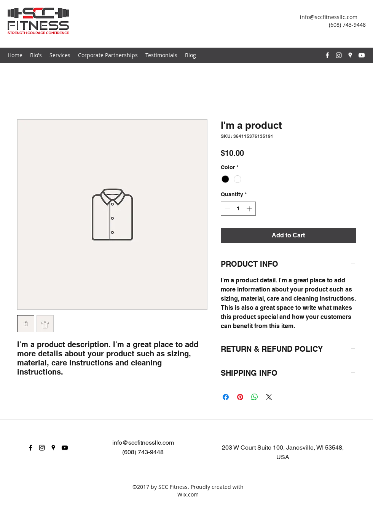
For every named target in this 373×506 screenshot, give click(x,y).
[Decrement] (226, 208)
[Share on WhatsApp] (254, 397)
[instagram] (339, 55)
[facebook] (327, 55)
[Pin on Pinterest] (240, 397)
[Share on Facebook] (225, 397)
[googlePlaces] (350, 55)
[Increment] (250, 208)
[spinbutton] (238, 208)
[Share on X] (269, 397)
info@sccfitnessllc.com (328, 17)
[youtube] (361, 55)
